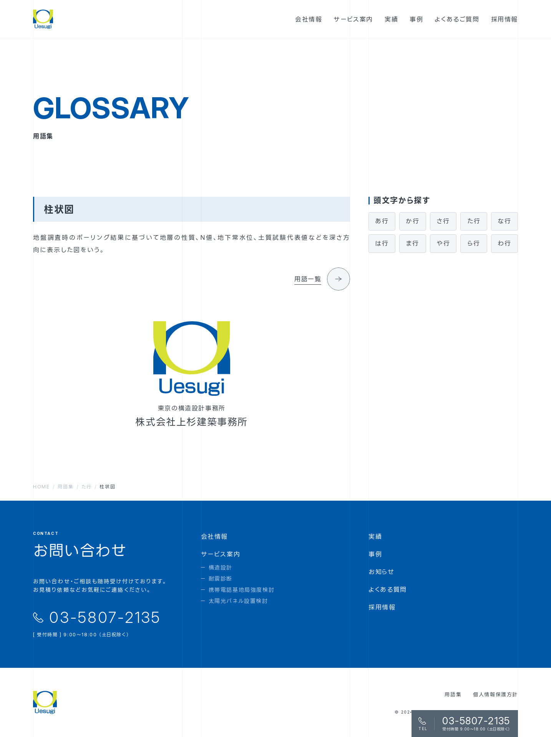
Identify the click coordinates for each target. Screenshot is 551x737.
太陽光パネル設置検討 (238, 601)
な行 (504, 221)
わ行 (504, 243)
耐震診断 (220, 578)
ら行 (474, 243)
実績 (375, 536)
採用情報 (381, 607)
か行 (412, 221)
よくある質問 (387, 589)
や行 (443, 243)
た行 (473, 221)
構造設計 (220, 567)
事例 (375, 554)
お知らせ (381, 572)
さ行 (443, 221)
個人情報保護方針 (495, 694)
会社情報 (214, 536)
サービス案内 (221, 554)
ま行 (412, 243)
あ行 (381, 221)
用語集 (453, 694)
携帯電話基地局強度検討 (242, 589)
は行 (381, 243)
